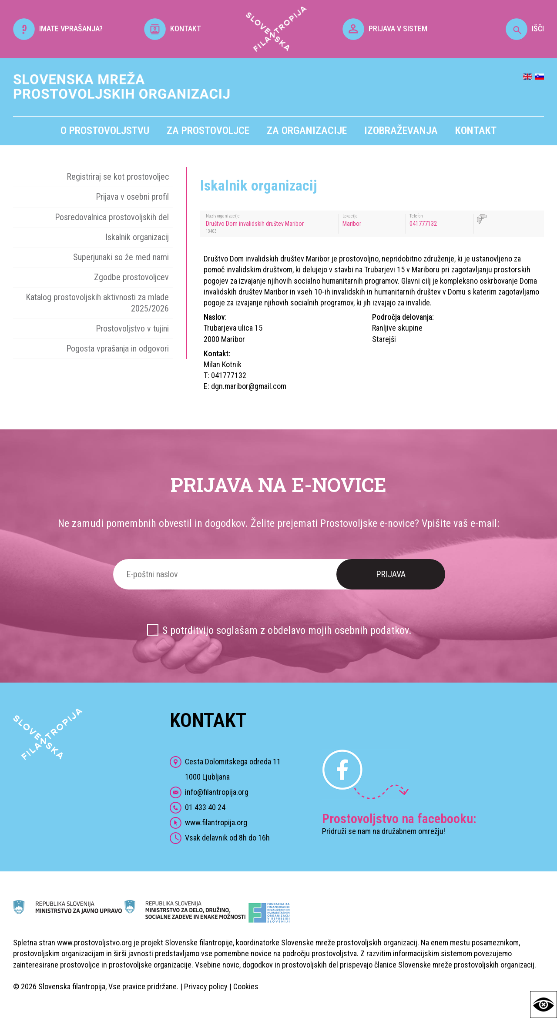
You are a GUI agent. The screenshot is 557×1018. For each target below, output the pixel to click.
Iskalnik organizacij (137, 237)
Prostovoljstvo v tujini (132, 328)
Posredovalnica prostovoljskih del (112, 217)
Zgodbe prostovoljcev (131, 277)
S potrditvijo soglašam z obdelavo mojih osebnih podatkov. (287, 630)
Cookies (245, 986)
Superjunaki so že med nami (121, 257)
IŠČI (525, 28)
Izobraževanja (401, 130)
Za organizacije (307, 130)
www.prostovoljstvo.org (94, 942)
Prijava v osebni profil (132, 196)
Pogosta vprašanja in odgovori (117, 348)
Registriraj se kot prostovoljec (118, 176)
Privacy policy (206, 986)
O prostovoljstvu (104, 130)
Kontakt (476, 130)
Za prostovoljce (208, 130)
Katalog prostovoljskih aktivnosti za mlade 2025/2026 (97, 302)
